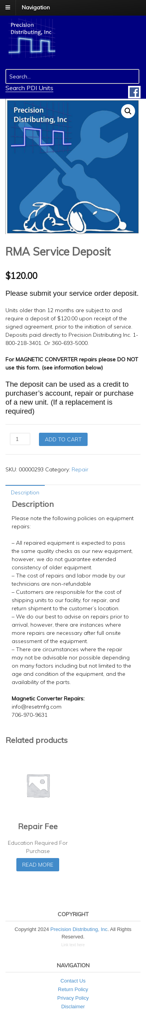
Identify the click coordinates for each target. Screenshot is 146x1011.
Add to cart (63, 439)
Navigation (36, 7)
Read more (37, 864)
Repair (80, 469)
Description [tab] (25, 492)
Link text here (72, 945)
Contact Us (72, 981)
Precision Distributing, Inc (78, 929)
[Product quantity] (20, 439)
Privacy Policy (73, 998)
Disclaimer (73, 1006)
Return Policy (73, 989)
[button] (128, 111)
